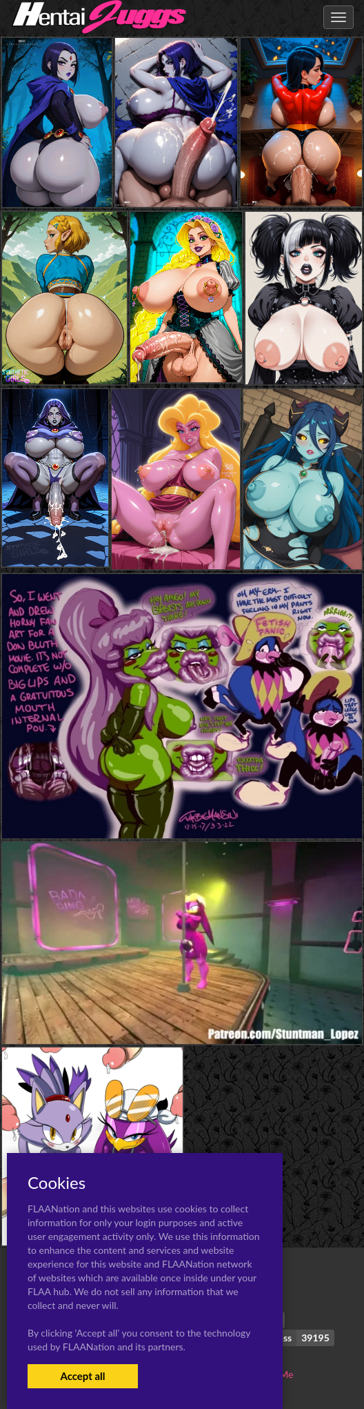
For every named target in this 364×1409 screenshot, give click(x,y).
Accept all (82, 1376)
